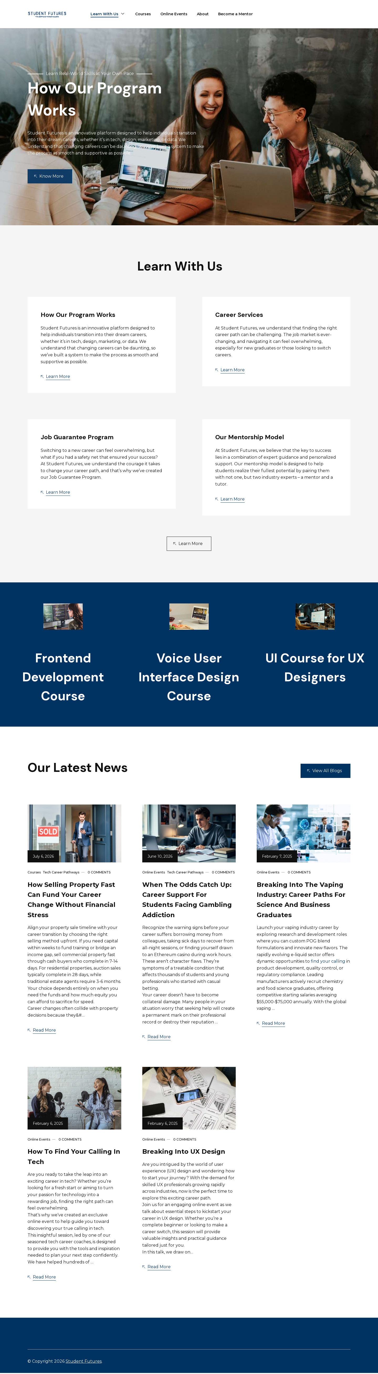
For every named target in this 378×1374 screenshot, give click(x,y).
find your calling (328, 962)
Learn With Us (104, 14)
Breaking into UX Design (183, 1153)
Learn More (58, 376)
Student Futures (84, 1362)
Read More (44, 1031)
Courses (143, 14)
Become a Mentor (235, 14)
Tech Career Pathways (61, 873)
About (203, 14)
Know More (51, 176)
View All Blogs (327, 771)
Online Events (173, 14)
